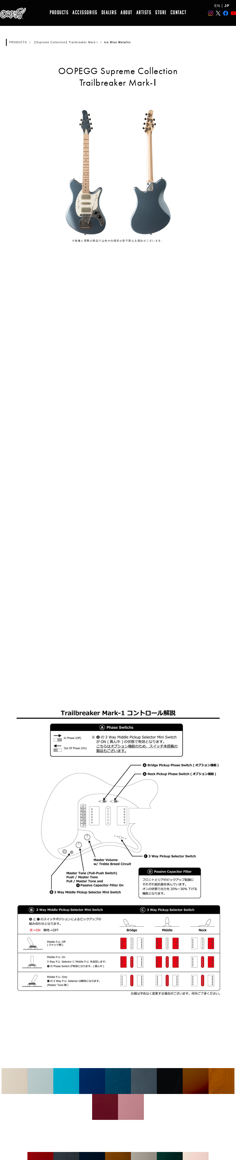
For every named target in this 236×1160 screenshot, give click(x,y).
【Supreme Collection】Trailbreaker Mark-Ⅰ (65, 42)
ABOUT (126, 13)
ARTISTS (144, 13)
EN (217, 6)
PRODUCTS (59, 13)
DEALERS (109, 13)
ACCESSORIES (85, 13)
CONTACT (179, 13)
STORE (161, 13)
